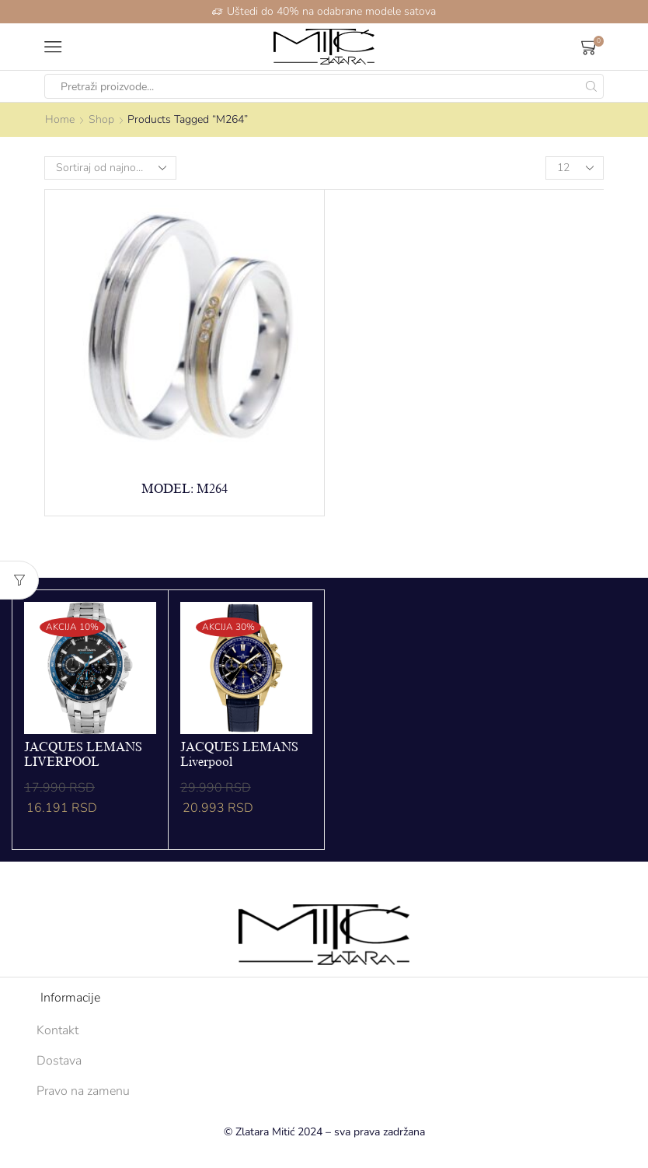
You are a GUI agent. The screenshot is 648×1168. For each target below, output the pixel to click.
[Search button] (591, 86)
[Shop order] (110, 168)
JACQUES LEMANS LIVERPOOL (83, 754)
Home (60, 119)
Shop (101, 119)
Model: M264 (184, 489)
